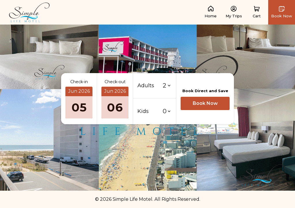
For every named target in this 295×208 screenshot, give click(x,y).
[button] (256, 12)
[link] (29, 12)
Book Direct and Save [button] (205, 90)
